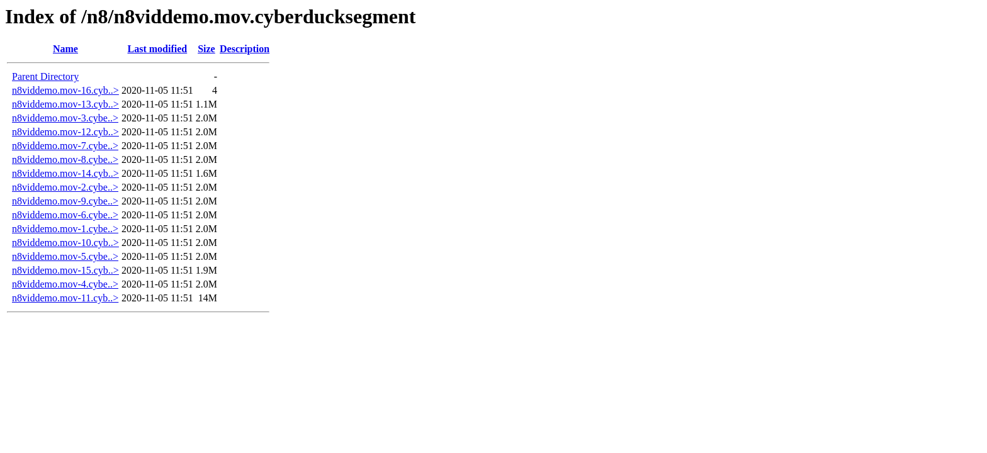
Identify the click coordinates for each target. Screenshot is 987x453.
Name (65, 48)
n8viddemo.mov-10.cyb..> (65, 242)
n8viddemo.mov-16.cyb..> (65, 90)
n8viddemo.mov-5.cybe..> (65, 256)
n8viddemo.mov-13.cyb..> (65, 104)
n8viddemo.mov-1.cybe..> (65, 228)
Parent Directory (45, 76)
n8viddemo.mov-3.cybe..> (65, 118)
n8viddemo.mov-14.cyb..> (65, 173)
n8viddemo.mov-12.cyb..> (65, 131)
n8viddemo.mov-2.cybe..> (65, 187)
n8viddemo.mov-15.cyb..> (65, 270)
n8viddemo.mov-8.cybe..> (65, 159)
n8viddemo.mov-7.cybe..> (65, 145)
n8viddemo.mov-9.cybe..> (65, 201)
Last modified (158, 48)
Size (206, 48)
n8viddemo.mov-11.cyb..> (65, 298)
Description (244, 48)
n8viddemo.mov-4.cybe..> (65, 284)
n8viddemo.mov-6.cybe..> (65, 215)
